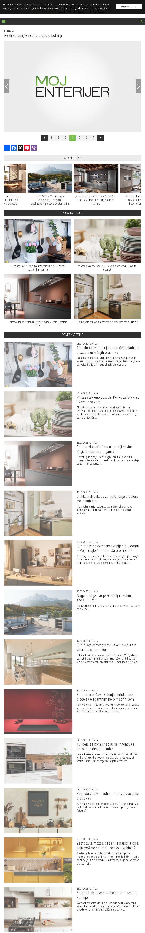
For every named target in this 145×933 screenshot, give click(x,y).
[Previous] (6, 86)
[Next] (138, 86)
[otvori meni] (3, 22)
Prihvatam (129, 6)
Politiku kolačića (98, 8)
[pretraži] (141, 22)
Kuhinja (9, 31)
